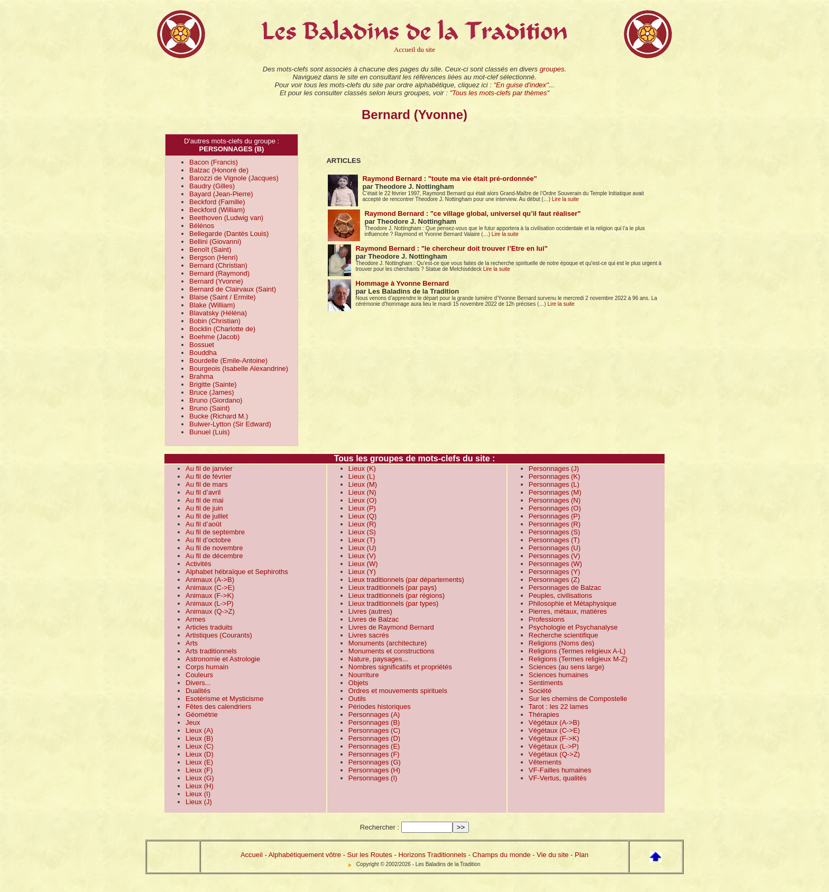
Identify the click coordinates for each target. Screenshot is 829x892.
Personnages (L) (554, 484)
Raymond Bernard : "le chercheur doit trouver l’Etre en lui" (451, 248)
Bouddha (203, 353)
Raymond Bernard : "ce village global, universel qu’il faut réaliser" (472, 213)
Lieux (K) (362, 468)
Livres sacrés (368, 635)
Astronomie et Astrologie (223, 659)
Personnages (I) (373, 778)
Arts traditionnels (211, 651)
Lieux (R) (362, 524)
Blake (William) (212, 305)
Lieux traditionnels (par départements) (406, 580)
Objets (358, 683)
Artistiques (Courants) (219, 635)
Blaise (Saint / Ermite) (222, 297)
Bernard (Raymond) (219, 273)
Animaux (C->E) (210, 587)
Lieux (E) (199, 762)
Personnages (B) (374, 722)
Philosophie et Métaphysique (572, 603)
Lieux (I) (198, 794)
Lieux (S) (362, 532)
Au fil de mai (205, 500)
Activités (198, 564)
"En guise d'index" (520, 85)
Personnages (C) (374, 730)
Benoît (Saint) (210, 249)
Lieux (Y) (362, 572)
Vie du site (552, 855)
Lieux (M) (362, 484)
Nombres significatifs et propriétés (400, 667)
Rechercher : (379, 827)
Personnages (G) (374, 762)
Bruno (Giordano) (215, 400)
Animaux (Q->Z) (210, 611)
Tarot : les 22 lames (558, 707)
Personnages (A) (374, 714)
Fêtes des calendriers (218, 707)
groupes (552, 69)
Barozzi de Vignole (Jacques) (234, 178)
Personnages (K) (555, 476)
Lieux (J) (199, 802)
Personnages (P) (555, 516)
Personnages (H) (374, 770)
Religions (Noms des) (561, 643)
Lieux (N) (362, 492)
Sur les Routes (369, 855)
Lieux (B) (199, 738)
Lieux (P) (362, 508)
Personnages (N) (555, 500)
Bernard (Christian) (218, 265)
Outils (357, 699)
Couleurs (199, 675)
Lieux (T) (361, 540)
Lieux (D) (200, 754)
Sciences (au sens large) (566, 667)
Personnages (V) (555, 556)
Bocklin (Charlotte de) (222, 329)
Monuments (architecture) (387, 643)
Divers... (198, 683)
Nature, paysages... (378, 659)
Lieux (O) (362, 500)
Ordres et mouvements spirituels (397, 691)
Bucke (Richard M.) (218, 416)
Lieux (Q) (362, 516)
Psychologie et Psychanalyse (573, 627)
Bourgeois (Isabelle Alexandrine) (238, 368)
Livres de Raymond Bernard (391, 627)
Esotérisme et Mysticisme (224, 699)
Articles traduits (209, 627)
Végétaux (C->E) (554, 730)
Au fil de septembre (215, 532)
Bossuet (201, 345)
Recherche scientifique (563, 635)
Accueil (252, 855)
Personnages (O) (555, 508)
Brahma (201, 376)
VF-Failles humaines (560, 770)
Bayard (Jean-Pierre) (221, 194)
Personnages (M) (555, 492)
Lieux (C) (200, 746)
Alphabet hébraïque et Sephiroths (237, 572)
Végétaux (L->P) (554, 746)
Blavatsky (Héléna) (218, 313)
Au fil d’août (204, 524)
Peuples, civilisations (560, 595)
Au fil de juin (204, 508)
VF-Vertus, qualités (558, 778)
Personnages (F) (374, 754)
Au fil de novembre (214, 548)
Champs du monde (502, 855)
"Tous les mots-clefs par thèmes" (499, 93)
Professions (547, 619)
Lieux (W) (363, 564)
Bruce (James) (211, 392)
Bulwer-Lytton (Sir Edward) (230, 424)
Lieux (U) (362, 548)
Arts (192, 643)
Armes (196, 619)
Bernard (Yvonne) (216, 281)
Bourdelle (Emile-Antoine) (228, 361)
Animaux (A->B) (210, 580)
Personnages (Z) (554, 580)
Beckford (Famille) (217, 202)
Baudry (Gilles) (212, 186)
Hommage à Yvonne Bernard (402, 283)
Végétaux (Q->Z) (554, 754)
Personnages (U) (555, 548)
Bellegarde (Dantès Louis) (229, 234)
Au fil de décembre (214, 556)
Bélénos (201, 226)
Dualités (198, 691)
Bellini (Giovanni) (215, 241)
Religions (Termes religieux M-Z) (578, 659)
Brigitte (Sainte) (213, 384)
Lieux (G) (200, 778)
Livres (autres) (370, 611)
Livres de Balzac (373, 619)
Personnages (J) (554, 468)
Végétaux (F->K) (554, 738)
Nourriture (363, 675)
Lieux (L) (361, 476)
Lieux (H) (200, 786)
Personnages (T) (554, 540)
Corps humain (207, 667)
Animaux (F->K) (210, 595)
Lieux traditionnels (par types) (393, 603)
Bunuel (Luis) (209, 432)
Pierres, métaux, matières (568, 611)
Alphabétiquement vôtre (305, 855)
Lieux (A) (199, 730)
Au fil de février (209, 476)
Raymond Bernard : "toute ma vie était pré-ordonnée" (449, 179)
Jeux (193, 722)
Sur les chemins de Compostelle (578, 699)
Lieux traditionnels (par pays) (392, 587)
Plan (581, 855)
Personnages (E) (374, 746)
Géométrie (202, 714)
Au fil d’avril (203, 492)
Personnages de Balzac (565, 587)
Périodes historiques (379, 707)
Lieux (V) (362, 556)
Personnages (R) (555, 524)
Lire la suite (565, 199)
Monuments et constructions (391, 651)
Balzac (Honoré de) (218, 170)
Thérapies (544, 714)
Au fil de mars (206, 484)
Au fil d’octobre (208, 540)
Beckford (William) (217, 210)
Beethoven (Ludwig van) (226, 218)
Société (540, 691)
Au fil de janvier (209, 468)
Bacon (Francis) (213, 162)
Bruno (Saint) (209, 408)
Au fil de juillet (207, 516)
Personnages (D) (374, 738)
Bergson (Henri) (213, 257)
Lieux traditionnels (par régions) (396, 595)
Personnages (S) (555, 532)
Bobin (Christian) (215, 321)
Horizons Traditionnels (432, 855)
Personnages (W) (555, 564)
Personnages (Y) (555, 572)
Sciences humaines (558, 675)
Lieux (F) (199, 770)
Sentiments (546, 683)
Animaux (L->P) (210, 603)
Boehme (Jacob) (214, 337)
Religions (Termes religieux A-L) (577, 651)
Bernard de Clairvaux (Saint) (232, 289)
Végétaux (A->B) (554, 722)
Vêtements (545, 762)
